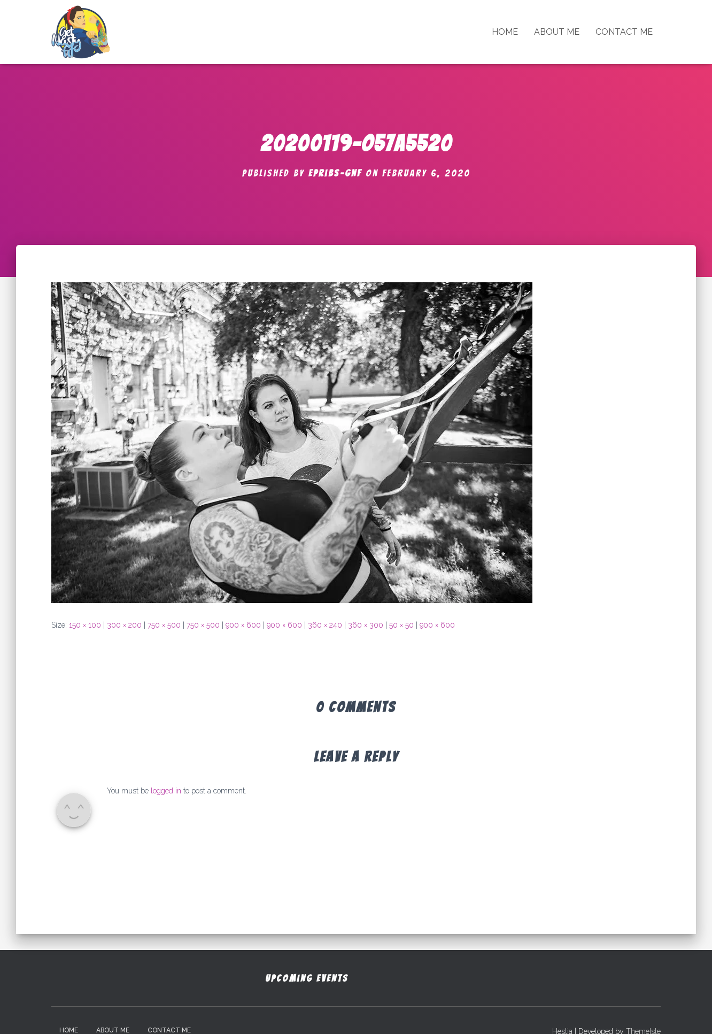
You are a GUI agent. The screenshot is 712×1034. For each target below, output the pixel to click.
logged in (166, 790)
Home (505, 32)
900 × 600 (243, 625)
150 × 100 (85, 625)
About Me (556, 32)
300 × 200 (124, 625)
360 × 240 (325, 625)
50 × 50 (401, 625)
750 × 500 (164, 625)
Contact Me (624, 32)
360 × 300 (365, 625)
